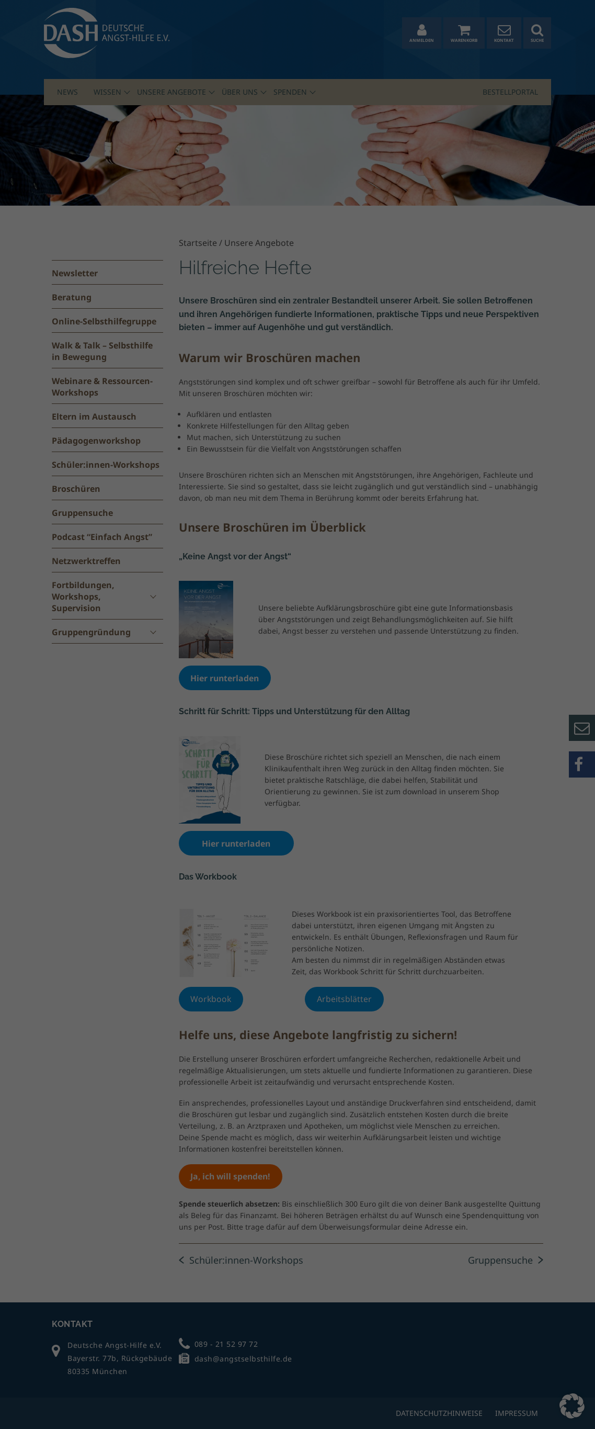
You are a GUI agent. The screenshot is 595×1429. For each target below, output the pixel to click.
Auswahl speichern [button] (521, 1299)
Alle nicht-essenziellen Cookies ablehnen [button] (521, 1335)
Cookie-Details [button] (485, 1405)
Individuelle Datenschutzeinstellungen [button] (529, 1376)
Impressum (520, 1412)
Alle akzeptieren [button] (520, 1269)
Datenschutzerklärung (244, 1371)
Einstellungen (32, 1381)
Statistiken (254, 1395)
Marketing (375, 1395)
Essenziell (135, 1395)
